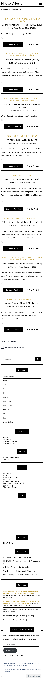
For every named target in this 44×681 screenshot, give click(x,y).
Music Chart (7, 401)
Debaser (6, 475)
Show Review (28, 56)
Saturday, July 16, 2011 (27, 63)
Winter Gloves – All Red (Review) (22, 140)
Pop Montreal (8, 485)
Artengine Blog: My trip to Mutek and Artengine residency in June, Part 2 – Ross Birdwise (20, 592)
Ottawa (35, 54)
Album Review (9, 218)
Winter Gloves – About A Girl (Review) (22, 303)
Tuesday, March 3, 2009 (27, 225)
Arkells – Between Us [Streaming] (16, 567)
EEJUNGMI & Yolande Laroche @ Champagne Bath (21, 562)
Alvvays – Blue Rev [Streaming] (23, 616)
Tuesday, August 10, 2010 (27, 143)
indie (6, 19)
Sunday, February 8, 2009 (27, 267)
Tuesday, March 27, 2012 (27, 28)
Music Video (25, 136)
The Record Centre (10, 487)
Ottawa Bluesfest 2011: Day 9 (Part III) (22, 59)
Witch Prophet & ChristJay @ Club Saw (19, 571)
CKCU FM (7, 439)
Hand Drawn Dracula (10, 477)
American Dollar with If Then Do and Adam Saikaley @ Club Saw (21, 596)
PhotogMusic (11, 3)
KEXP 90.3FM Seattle (11, 479)
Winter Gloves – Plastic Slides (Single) (22, 179)
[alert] (22, 347)
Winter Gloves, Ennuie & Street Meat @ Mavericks (22, 105)
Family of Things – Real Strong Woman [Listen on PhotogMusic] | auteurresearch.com (21, 602)
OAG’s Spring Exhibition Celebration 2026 (20, 575)
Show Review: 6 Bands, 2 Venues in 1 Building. (22, 263)
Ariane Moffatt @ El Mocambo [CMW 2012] (22, 25)
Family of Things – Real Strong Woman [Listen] (20, 604)
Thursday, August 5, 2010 (27, 183)
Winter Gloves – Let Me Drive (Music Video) (22, 222)
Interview (14, 98)
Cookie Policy (8, 672)
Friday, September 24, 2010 (27, 110)
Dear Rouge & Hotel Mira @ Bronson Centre (20, 610)
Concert (7, 54)
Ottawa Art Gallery (10, 441)
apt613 (5, 437)
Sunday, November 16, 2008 (27, 306)
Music (17, 19)
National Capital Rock (11, 457)
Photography (27, 19)
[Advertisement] (20, 515)
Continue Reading (13, 44)
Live (11, 19)
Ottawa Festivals (9, 443)
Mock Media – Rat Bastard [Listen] (17, 557)
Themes (6, 459)
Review (34, 136)
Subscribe (10, 650)
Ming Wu (14, 28)
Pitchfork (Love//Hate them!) (13, 483)
